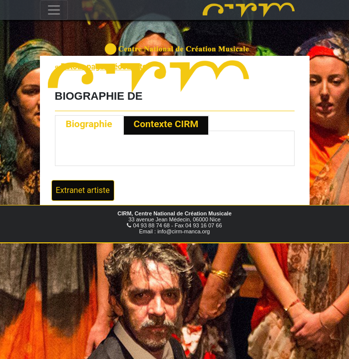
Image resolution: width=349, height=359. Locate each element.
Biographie (89, 124)
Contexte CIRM (166, 124)
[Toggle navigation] (54, 10)
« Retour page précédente (101, 66)
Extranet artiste (83, 190)
